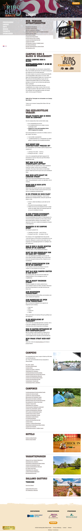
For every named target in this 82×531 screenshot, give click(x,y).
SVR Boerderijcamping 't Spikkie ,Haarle (34, 428)
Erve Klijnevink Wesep (30, 45)
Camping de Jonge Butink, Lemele (33, 408)
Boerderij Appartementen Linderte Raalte (35, 46)
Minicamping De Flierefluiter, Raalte (33, 397)
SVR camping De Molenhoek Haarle (34, 412)
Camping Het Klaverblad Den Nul (33, 379)
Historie (69, 527)
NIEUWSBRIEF (8, 36)
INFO (5, 27)
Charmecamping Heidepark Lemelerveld (35, 407)
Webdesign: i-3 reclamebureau (53, 529)
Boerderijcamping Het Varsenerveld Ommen (35, 400)
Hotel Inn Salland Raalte (31, 438)
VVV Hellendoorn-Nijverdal (32, 490)
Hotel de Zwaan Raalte (31, 439)
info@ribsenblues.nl (39, 342)
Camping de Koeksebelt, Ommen (33, 415)
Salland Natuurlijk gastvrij (31, 488)
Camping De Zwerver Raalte (32, 394)
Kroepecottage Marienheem (32, 36)
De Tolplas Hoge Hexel (31, 468)
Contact (64, 527)
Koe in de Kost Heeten (30, 35)
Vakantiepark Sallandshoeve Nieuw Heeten (35, 425)
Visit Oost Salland (30, 485)
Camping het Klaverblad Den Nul (33, 40)
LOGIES (6, 25)
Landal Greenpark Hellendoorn (32, 471)
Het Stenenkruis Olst (30, 48)
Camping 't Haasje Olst (31, 403)
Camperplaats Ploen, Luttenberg (33, 382)
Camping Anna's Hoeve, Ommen (33, 413)
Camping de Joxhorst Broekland (33, 395)
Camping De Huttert (30, 369)
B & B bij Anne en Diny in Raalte (33, 38)
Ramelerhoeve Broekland (31, 27)
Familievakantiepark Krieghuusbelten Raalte (35, 392)
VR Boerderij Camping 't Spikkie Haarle (35, 43)
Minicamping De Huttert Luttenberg (33, 399)
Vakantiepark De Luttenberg (32, 371)
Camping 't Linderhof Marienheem (33, 423)
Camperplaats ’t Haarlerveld (32, 381)
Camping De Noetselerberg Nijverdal (34, 376)
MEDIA (5, 29)
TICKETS (76, 3)
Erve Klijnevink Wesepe (31, 418)
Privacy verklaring (57, 527)
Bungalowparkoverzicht (31, 473)
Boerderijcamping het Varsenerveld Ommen (35, 374)
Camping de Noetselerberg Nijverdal (34, 466)
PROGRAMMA (8, 22)
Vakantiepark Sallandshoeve (32, 416)
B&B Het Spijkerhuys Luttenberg (33, 30)
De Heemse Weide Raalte (31, 28)
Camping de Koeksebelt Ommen (33, 465)
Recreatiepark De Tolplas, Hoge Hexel (34, 402)
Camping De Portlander (31, 426)
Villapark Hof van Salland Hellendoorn (34, 460)
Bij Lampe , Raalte (30, 364)
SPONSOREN (8, 34)
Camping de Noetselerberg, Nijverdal (34, 410)
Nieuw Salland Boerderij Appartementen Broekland (37, 31)
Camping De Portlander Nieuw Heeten (34, 377)
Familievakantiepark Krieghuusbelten (34, 372)
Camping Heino (29, 368)
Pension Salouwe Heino (31, 33)
